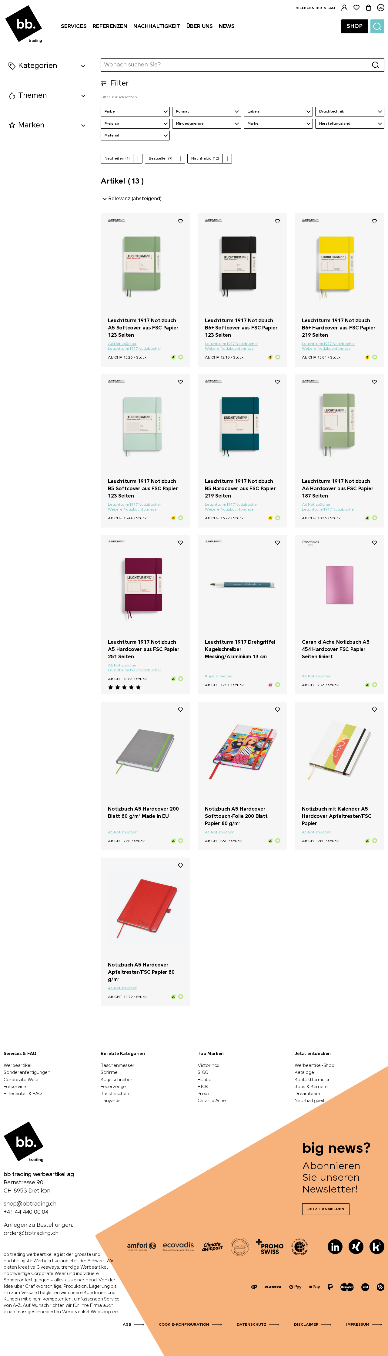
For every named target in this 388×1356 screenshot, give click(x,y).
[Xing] (356, 1246)
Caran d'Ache (212, 1100)
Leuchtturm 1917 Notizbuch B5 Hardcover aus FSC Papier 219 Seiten (240, 489)
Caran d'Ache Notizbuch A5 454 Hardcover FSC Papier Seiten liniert (336, 649)
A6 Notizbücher (122, 344)
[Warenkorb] (368, 8)
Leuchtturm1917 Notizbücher (134, 349)
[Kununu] (377, 1246)
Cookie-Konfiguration (184, 1325)
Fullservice (15, 1086)
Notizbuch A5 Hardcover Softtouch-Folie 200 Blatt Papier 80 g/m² (236, 816)
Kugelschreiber (218, 676)
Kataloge (304, 1072)
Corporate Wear (21, 1080)
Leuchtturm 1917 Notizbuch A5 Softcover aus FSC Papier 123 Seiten (143, 328)
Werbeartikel (17, 1065)
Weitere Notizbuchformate (229, 349)
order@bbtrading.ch (31, 1233)
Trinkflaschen (115, 1093)
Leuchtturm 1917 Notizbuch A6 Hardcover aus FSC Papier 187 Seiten (337, 489)
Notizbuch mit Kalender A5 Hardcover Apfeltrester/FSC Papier (337, 816)
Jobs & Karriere (311, 1086)
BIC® (203, 1086)
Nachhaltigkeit (309, 1100)
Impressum (357, 1325)
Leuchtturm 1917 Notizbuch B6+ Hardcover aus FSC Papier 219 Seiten (339, 328)
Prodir (204, 1093)
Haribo (205, 1080)
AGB (127, 1325)
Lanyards (111, 1100)
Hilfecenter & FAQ (315, 8)
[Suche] (377, 26)
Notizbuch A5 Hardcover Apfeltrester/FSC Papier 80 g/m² (141, 972)
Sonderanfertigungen (27, 1072)
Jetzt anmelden (325, 1209)
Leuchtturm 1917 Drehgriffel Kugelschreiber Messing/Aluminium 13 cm (240, 649)
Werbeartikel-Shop (314, 1065)
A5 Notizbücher (122, 665)
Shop (355, 26)
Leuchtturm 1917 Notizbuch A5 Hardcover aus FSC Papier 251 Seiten (143, 649)
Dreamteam (307, 1093)
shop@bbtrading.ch (30, 1204)
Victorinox (208, 1065)
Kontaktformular (312, 1080)
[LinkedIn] (335, 1246)
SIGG (203, 1072)
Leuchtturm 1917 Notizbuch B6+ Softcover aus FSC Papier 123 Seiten (241, 328)
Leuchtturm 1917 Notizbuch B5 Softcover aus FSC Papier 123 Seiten (143, 489)
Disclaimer (306, 1325)
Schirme (109, 1072)
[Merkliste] (356, 8)
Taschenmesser (118, 1065)
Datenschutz (251, 1325)
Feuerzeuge (113, 1086)
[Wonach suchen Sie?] (234, 65)
